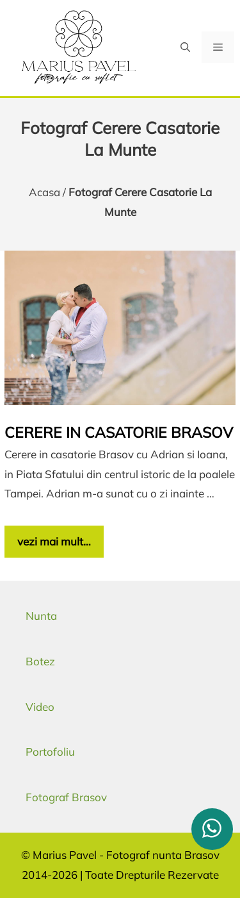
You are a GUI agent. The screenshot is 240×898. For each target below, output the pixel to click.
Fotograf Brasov (66, 797)
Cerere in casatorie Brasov (118, 432)
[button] (185, 47)
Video (40, 706)
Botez (40, 661)
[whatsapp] (212, 829)
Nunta (41, 615)
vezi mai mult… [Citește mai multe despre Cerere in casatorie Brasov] (54, 541)
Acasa (44, 192)
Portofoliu (50, 751)
